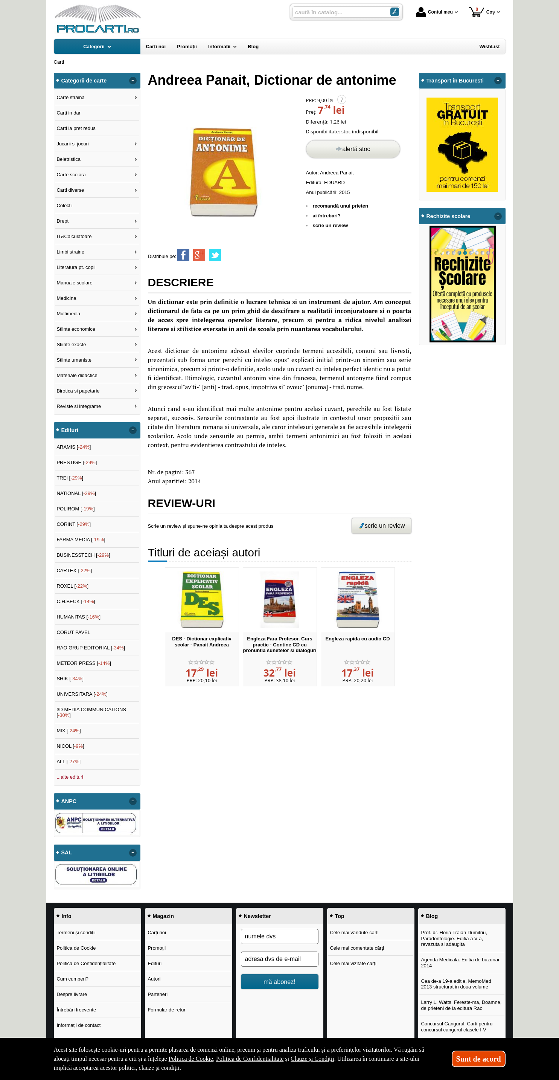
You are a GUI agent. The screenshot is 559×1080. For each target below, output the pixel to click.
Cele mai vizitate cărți (353, 963)
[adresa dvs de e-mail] (279, 959)
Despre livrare (71, 994)
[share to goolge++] (199, 255)
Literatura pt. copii (75, 267)
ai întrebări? (327, 215)
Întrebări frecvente (76, 1010)
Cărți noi (157, 932)
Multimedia (68, 313)
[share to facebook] (183, 255)
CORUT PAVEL (73, 632)
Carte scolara (70, 174)
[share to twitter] (215, 255)
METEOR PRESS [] (83, 663)
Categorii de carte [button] (84, 81)
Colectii (64, 205)
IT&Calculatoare (73, 236)
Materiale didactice (76, 375)
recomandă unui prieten (340, 206)
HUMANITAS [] (78, 617)
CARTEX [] (74, 570)
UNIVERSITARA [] (82, 694)
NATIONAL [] (76, 493)
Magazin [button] (163, 916)
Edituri (154, 963)
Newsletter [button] (257, 916)
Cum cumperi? (72, 979)
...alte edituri (69, 777)
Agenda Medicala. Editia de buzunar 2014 (460, 962)
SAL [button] (66, 852)
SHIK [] (70, 678)
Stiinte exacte (71, 344)
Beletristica (68, 159)
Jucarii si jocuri (72, 144)
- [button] (132, 80)
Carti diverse (70, 190)
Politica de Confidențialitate (86, 963)
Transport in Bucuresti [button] (455, 81)
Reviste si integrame (78, 406)
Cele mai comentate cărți (357, 948)
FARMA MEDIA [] (80, 539)
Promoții (157, 948)
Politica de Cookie (76, 948)
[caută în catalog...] (338, 12)
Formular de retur (166, 1010)
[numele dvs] (279, 936)
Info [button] (67, 916)
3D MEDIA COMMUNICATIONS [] (91, 712)
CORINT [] (73, 524)
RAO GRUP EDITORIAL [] (90, 648)
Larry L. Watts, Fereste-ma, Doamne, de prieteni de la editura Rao (461, 1005)
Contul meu (434, 12)
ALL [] (68, 761)
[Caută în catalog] (394, 12)
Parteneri (158, 994)
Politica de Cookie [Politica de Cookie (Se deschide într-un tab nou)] (191, 1059)
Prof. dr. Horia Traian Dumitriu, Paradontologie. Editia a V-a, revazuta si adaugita (454, 938)
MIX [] (68, 730)
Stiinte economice (75, 329)
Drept (62, 221)
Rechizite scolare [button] (448, 216)
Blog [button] (432, 916)
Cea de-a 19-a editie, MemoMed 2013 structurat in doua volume (456, 984)
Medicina (66, 298)
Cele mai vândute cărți (354, 932)
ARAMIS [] (73, 447)
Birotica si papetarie (77, 391)
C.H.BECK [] (75, 601)
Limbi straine (70, 252)
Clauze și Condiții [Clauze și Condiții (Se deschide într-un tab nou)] (312, 1059)
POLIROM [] (75, 509)
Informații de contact (78, 1025)
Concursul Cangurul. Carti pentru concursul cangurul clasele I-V (456, 1027)
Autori (154, 979)
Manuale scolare (74, 283)
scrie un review (330, 225)
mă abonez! (279, 981)
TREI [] (69, 478)
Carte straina (70, 97)
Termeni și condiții (75, 932)
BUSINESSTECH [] (83, 555)
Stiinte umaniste (73, 360)
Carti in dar (68, 113)
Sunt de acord (478, 1059)
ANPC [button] (69, 801)
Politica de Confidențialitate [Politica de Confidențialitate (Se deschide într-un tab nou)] (250, 1059)
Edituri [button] (69, 430)
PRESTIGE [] (76, 462)
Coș (482, 12)
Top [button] (339, 916)
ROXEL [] (72, 586)
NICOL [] (70, 746)
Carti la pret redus (75, 128)
